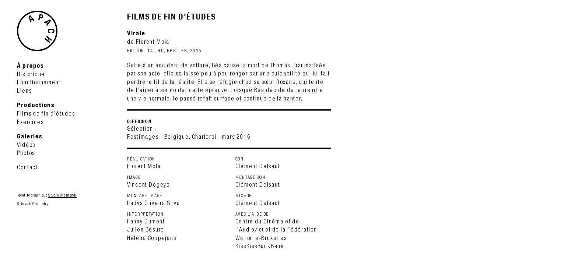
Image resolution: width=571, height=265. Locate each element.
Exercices (30, 122)
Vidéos (26, 144)
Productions (36, 105)
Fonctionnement (39, 82)
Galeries (29, 136)
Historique (31, 74)
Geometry (40, 203)
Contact (27, 167)
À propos (30, 65)
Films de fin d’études (46, 113)
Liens (24, 90)
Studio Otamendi (62, 195)
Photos (26, 152)
